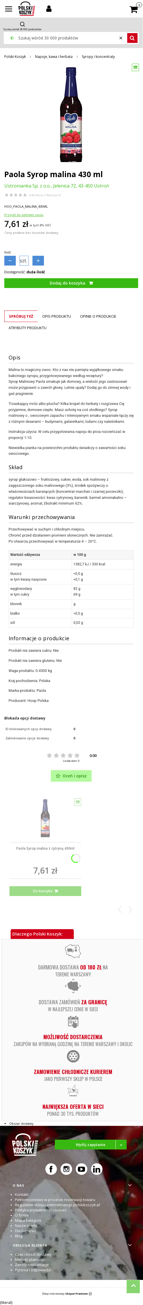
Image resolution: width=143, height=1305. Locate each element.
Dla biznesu (25, 1230)
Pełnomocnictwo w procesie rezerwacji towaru (55, 1199)
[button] (8, 9)
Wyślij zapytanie (101, 1144)
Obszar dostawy (21, 1123)
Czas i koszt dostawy (33, 1254)
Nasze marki (26, 1225)
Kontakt (21, 1194)
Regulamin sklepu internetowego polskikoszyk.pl (57, 1204)
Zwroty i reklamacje (32, 1264)
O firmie (22, 1215)
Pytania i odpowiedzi (33, 1269)
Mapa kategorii (28, 1220)
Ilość (7, 252)
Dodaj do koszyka (67, 283)
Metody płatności (30, 1259)
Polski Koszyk (15, 56)
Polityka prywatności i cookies (41, 1210)
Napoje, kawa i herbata (54, 56)
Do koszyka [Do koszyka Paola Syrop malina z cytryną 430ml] (43, 891)
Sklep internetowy (65, 1293)
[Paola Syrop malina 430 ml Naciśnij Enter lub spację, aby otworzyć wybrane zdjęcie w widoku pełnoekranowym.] (71, 114)
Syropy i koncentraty (98, 56)
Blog (18, 1235)
